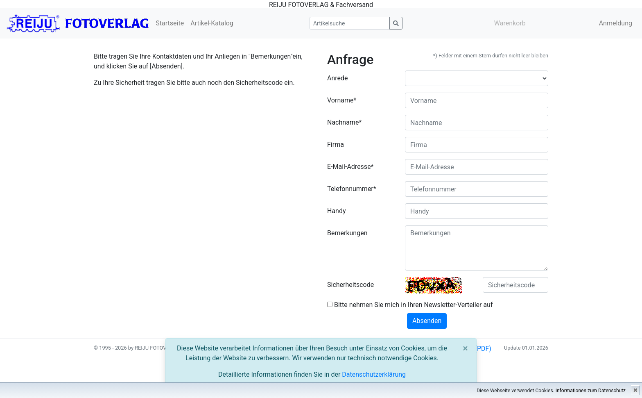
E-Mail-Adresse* (350, 167)
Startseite (170, 23)
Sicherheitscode (350, 285)
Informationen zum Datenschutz (591, 390)
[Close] (465, 348)
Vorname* (341, 100)
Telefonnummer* (351, 189)
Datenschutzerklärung (374, 374)
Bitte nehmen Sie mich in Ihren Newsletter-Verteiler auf (410, 305)
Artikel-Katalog (211, 23)
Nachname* (344, 122)
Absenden (426, 321)
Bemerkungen (347, 233)
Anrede (337, 78)
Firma (335, 144)
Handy (336, 211)
